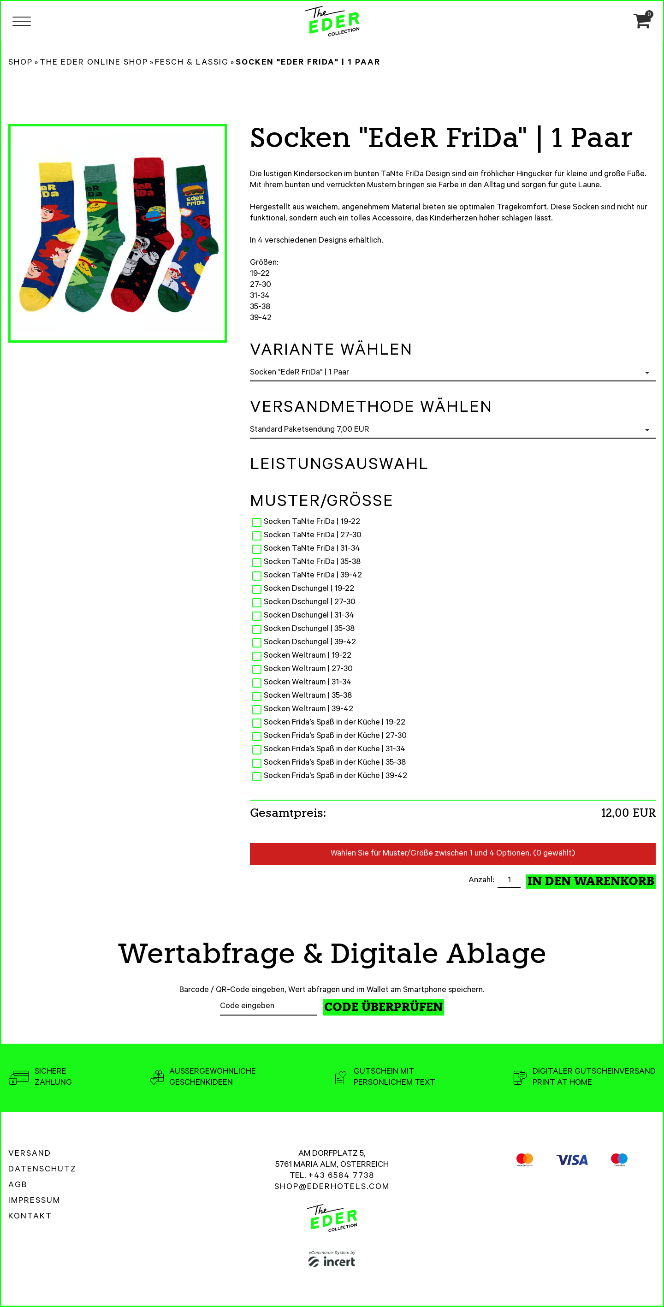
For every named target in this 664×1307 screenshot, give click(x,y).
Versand (29, 1154)
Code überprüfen (383, 1008)
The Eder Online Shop (94, 63)
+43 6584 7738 (341, 1176)
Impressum (34, 1201)
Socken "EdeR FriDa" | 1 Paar (308, 63)
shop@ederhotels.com (332, 1187)
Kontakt (30, 1217)
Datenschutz (42, 1170)
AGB (17, 1185)
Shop (20, 63)
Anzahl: (482, 880)
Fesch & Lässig (192, 63)
